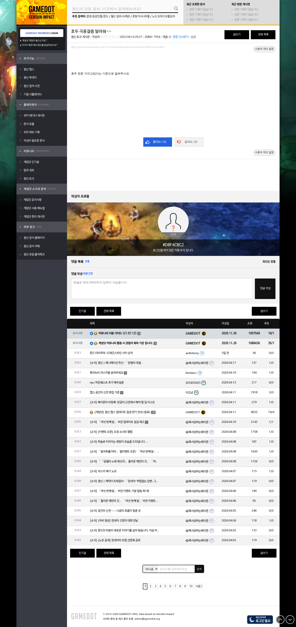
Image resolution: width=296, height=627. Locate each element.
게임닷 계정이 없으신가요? (34, 40)
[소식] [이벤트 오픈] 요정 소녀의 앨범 (111, 432)
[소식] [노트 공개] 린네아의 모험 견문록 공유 (115, 540)
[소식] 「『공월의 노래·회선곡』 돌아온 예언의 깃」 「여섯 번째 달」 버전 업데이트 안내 (125, 461)
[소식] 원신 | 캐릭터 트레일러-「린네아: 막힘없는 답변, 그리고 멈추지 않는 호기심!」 (125, 481)
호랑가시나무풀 (141, 16)
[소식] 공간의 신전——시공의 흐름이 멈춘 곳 (115, 510)
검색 (199, 568)
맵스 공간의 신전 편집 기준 (104, 392)
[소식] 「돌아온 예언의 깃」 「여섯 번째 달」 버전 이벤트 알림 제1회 (125, 501)
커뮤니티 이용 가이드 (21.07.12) (117, 333)
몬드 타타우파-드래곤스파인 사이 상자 (111, 353)
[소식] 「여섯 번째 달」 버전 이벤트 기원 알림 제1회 (119, 491)
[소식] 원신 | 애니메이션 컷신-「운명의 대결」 (117, 363)
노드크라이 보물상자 (163, 16)
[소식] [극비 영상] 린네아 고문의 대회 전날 (114, 520)
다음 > (199, 586)
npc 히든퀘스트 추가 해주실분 (107, 382)
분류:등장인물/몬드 (97, 16)
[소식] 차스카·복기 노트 (103, 471)
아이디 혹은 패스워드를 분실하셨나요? (40, 45)
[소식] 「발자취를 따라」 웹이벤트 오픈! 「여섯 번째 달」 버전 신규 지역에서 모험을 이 (125, 451)
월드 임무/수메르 (120, 16)
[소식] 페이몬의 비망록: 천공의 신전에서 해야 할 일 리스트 (122, 402)
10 (190, 586)
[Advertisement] (173, 61)
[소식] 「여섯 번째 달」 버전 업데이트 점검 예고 (117, 422)
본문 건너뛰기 (180, 37)
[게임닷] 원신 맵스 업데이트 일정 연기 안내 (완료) (122, 412)
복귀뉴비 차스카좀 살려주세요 (106, 372)
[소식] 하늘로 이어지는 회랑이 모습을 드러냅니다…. (119, 441)
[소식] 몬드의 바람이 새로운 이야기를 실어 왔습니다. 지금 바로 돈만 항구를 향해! (125, 530)
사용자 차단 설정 (264, 49)
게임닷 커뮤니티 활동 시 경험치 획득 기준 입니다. (125, 343)
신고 (193, 37)
